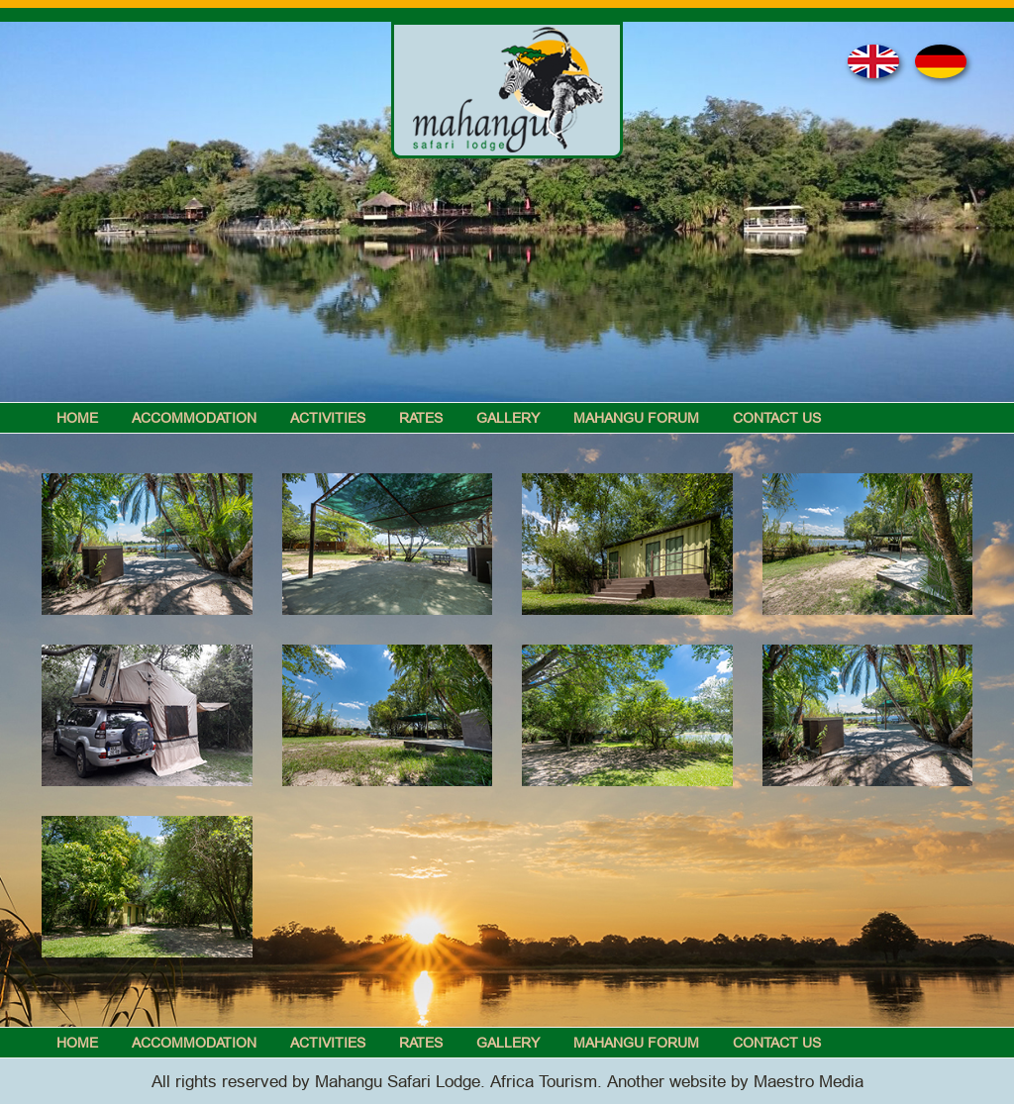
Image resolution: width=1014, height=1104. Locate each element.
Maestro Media (808, 1081)
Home (77, 418)
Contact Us (777, 418)
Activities (327, 418)
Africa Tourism (543, 1081)
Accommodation (194, 418)
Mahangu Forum (636, 418)
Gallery (508, 418)
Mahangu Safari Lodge (397, 1081)
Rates (421, 418)
